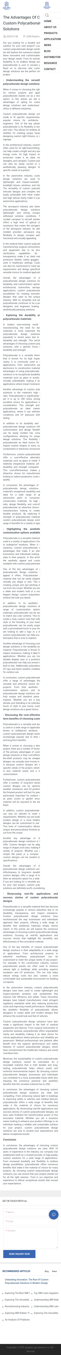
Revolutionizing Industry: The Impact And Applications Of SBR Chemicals (17, 1306)
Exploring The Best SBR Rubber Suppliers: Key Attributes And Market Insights (17, 1293)
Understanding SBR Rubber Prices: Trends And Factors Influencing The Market (46, 1299)
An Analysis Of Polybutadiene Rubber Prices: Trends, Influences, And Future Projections (17, 1319)
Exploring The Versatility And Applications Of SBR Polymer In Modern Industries (17, 1299)
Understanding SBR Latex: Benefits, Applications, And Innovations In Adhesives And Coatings (46, 1306)
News (54, 1271)
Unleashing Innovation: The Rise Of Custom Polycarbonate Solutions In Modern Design (26, 1281)
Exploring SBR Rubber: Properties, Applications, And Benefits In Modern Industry (17, 1313)
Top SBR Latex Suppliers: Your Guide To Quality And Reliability (46, 1293)
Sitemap (30, 1351)
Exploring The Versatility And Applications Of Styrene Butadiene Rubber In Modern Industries (46, 1313)
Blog (47, 1271)
